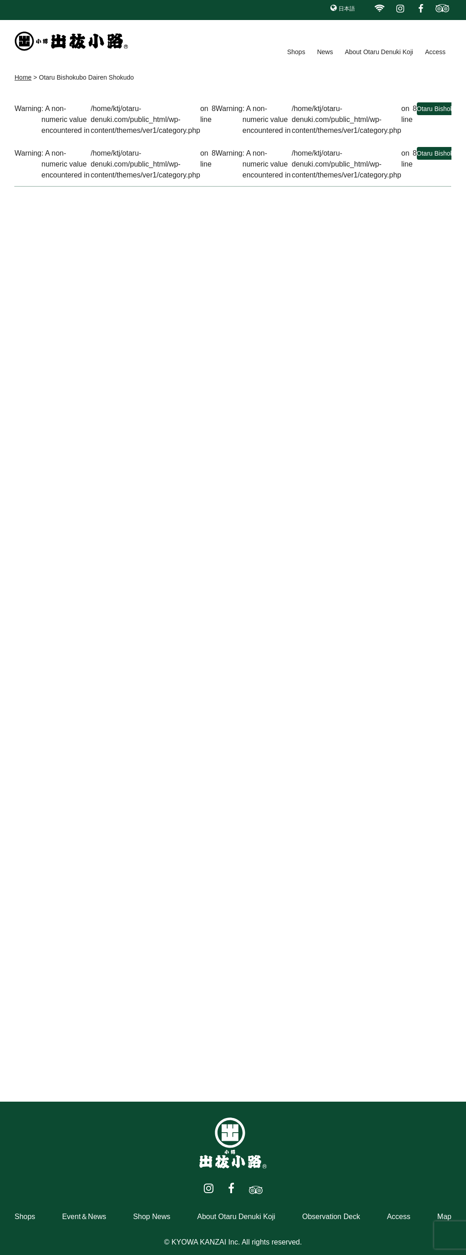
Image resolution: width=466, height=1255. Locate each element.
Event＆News (84, 1216)
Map (444, 1216)
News (325, 52)
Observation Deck (331, 1216)
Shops (296, 52)
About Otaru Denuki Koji (379, 52)
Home (23, 77)
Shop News (151, 1216)
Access (435, 52)
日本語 (347, 8)
